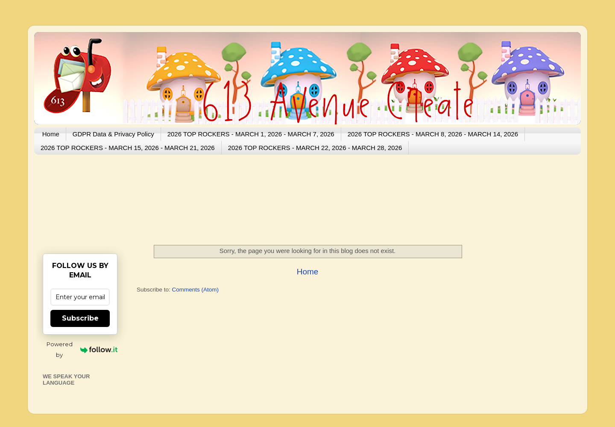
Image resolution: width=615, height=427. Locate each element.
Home (50, 134)
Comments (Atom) (195, 289)
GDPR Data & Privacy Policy (113, 134)
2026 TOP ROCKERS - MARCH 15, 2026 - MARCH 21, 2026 (128, 147)
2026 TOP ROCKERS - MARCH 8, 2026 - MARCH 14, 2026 (433, 134)
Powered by (82, 349)
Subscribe (80, 318)
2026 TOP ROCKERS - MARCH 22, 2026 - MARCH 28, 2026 (315, 147)
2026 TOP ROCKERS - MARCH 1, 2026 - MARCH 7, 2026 (250, 134)
